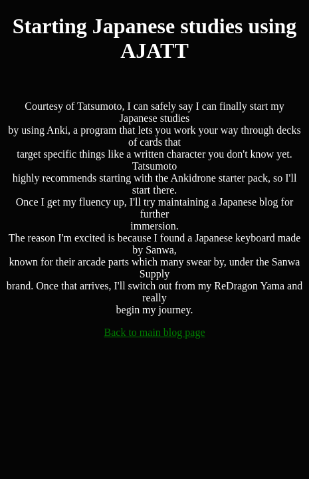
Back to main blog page (154, 332)
